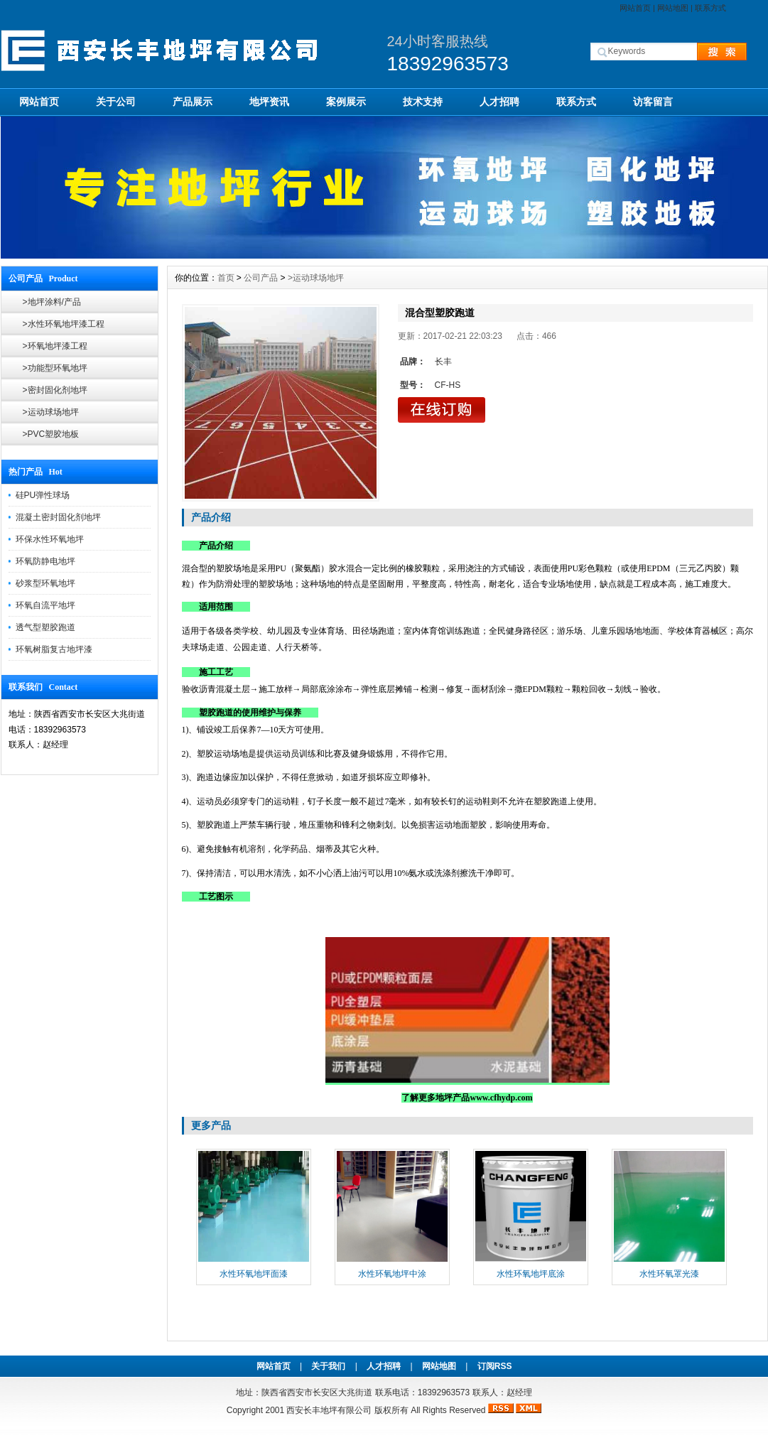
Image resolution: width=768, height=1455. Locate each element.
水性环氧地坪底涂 (531, 1274)
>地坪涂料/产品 (52, 302)
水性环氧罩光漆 (669, 1274)
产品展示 (192, 101)
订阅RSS (494, 1366)
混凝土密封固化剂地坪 (58, 517)
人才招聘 (499, 101)
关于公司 (116, 101)
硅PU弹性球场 (43, 495)
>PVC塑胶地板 (51, 434)
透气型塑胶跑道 (45, 627)
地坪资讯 (269, 101)
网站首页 (635, 8)
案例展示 (346, 101)
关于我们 (328, 1366)
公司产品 (261, 278)
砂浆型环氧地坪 (45, 583)
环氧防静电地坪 (45, 561)
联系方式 (710, 8)
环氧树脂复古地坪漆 (54, 649)
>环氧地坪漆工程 (55, 346)
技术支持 (423, 101)
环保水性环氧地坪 (50, 539)
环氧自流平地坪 (45, 605)
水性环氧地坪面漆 (254, 1274)
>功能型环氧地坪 (55, 368)
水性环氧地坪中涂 (392, 1274)
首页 (225, 278)
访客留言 (653, 101)
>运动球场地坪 (51, 412)
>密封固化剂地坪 (55, 390)
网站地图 (672, 8)
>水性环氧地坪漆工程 (63, 324)
